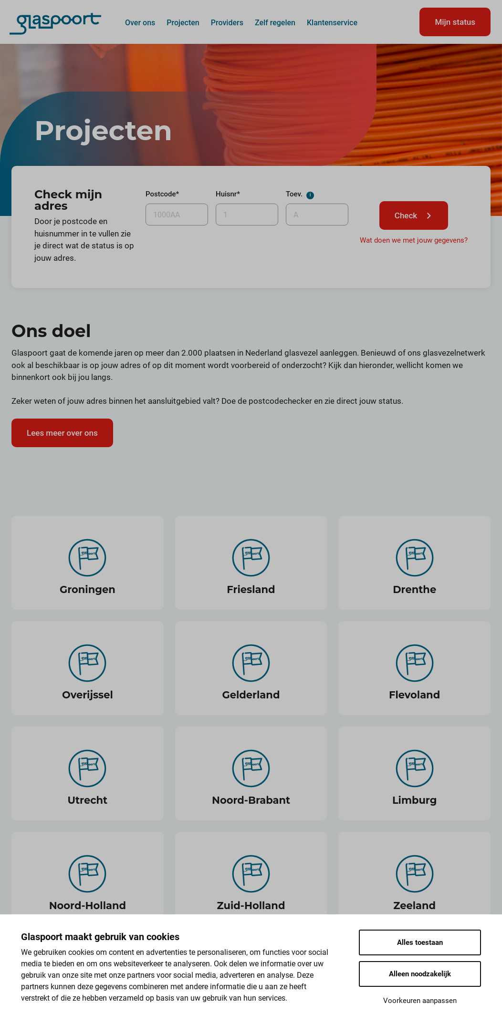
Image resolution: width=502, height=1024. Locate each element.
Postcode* (162, 194)
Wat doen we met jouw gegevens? (414, 240)
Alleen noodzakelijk (420, 974)
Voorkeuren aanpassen (420, 1000)
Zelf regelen (275, 22)
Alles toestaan (420, 942)
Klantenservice (332, 22)
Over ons (140, 22)
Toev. (315, 197)
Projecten (183, 22)
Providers (227, 22)
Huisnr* (228, 194)
